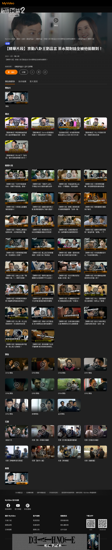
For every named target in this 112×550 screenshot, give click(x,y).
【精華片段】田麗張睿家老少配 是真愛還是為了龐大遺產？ (42, 208)
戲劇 (18, 39)
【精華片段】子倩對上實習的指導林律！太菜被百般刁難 (16, 231)
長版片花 (8, 440)
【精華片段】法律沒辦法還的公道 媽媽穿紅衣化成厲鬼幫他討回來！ (69, 322)
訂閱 (23, 72)
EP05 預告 (35, 393)
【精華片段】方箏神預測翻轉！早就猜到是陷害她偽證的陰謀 (95, 185)
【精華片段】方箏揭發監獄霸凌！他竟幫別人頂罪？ (16, 253)
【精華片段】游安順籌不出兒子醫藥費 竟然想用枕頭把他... (42, 345)
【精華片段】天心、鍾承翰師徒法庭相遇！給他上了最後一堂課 (95, 299)
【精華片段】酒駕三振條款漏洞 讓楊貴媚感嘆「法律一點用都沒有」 (69, 208)
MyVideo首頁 (10, 39)
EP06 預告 (9, 393)
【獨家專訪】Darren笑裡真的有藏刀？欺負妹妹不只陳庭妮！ (43, 133)
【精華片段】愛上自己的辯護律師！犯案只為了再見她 (42, 253)
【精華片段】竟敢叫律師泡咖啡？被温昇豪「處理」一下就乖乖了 (95, 231)
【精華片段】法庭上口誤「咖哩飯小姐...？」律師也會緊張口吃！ (16, 276)
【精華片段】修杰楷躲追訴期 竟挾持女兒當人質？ (95, 276)
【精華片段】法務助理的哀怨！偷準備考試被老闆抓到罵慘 (68, 231)
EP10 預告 (9, 373)
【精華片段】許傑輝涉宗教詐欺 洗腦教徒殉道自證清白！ (16, 299)
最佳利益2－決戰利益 (34, 39)
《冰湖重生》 (19, 492)
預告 (7, 106)
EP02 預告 (9, 414)
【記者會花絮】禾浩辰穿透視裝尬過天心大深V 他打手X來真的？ (69, 133)
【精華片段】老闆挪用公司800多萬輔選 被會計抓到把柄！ (42, 231)
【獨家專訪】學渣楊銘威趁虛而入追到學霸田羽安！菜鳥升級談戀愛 (16, 133)
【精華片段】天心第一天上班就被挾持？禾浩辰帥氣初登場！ (16, 322)
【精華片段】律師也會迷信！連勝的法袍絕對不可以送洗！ (42, 276)
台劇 (23, 39)
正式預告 (61, 414)
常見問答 (36, 520)
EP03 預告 (88, 393)
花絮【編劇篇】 (90, 460)
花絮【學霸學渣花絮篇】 (14, 460)
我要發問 (36, 525)
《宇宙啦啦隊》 (53, 492)
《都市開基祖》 (41, 492)
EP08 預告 (62, 373)
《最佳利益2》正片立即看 (23, 66)
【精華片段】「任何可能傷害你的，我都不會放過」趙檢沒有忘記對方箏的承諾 (16, 185)
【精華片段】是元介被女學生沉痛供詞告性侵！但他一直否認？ (95, 322)
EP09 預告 (35, 373)
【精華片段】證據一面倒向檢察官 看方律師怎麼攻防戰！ (68, 253)
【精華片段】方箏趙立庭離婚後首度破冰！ (16, 208)
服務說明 (8, 525)
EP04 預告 (62, 393)
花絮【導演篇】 (64, 460)
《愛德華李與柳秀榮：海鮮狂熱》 (71, 492)
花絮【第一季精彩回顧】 (41, 440)
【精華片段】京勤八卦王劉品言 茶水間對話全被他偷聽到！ (42, 322)
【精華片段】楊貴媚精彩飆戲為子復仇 (95, 208)
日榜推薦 (8, 529)
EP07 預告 (88, 373)
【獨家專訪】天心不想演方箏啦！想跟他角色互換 (95, 133)
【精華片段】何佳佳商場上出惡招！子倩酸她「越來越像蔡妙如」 (68, 185)
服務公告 (36, 529)
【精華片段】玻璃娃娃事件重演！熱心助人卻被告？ (16, 345)
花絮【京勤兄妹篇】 (91, 440)
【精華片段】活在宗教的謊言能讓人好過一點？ (68, 276)
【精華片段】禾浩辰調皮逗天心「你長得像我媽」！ (95, 253)
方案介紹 (8, 520)
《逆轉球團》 (29, 492)
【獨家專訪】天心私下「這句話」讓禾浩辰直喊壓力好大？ (16, 156)
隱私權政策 (64, 525)
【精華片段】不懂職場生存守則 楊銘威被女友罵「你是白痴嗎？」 (69, 299)
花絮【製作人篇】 (38, 460)
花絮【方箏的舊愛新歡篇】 (68, 440)
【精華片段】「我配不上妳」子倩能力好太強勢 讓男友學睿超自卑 (42, 185)
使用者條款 (64, 520)
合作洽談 (63, 529)
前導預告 (35, 414)
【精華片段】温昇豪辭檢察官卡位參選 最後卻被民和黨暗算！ (42, 299)
